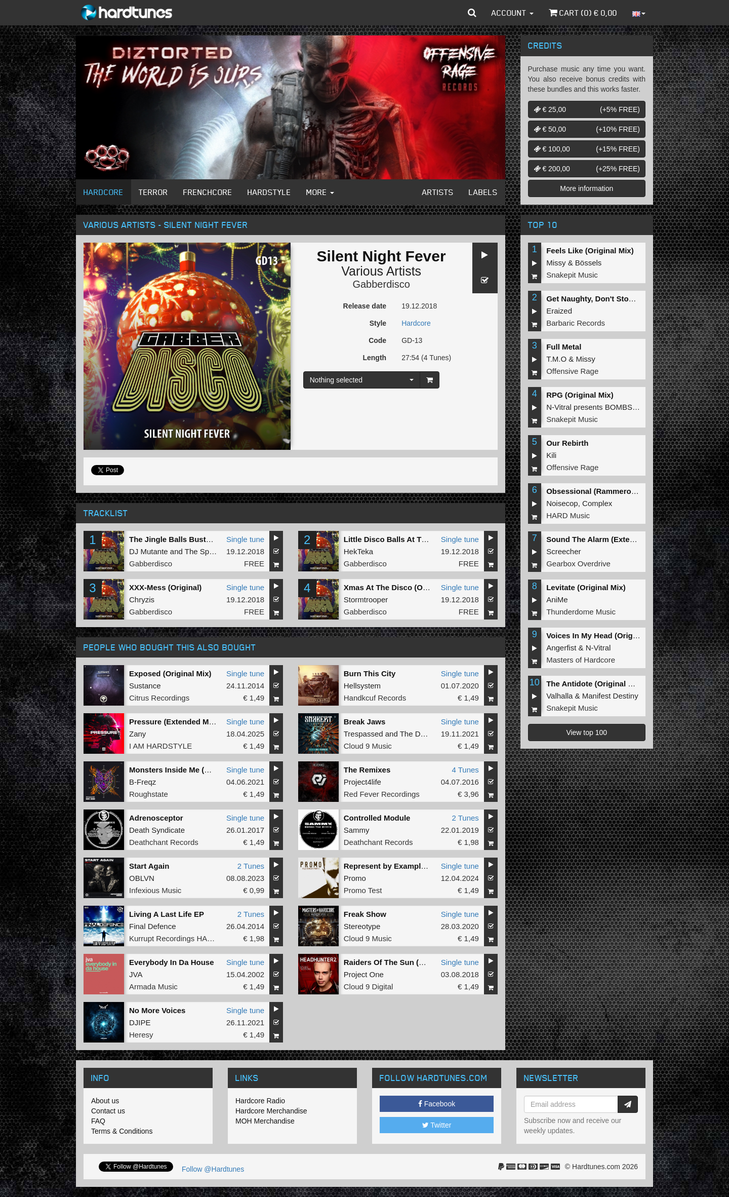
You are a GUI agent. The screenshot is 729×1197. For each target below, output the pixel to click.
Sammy (357, 830)
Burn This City (370, 673)
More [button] (320, 192)
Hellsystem (362, 685)
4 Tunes (465, 769)
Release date (365, 306)
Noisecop (562, 503)
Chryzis (141, 599)
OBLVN (141, 878)
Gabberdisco (381, 284)
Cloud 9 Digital (368, 986)
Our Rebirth (567, 443)
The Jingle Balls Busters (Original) (191, 539)
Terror (153, 192)
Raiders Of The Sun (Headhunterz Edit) (414, 962)
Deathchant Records (163, 842)
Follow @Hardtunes (213, 1169)
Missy (555, 262)
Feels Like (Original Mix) (590, 250)
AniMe (557, 599)
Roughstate (148, 794)
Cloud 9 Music (368, 746)
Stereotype (362, 926)
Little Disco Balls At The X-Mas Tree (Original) (426, 539)
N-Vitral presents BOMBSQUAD (600, 407)
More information (586, 188)
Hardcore (104, 192)
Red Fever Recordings (382, 794)
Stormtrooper (366, 599)
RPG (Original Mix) (580, 395)
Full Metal (563, 346)
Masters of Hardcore (580, 659)
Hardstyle (269, 192)
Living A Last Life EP (166, 914)
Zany (137, 733)
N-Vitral (598, 647)
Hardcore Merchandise (271, 1111)
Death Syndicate (157, 830)
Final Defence (152, 926)
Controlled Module (377, 818)
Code (377, 340)
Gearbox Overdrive (578, 563)
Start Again (149, 866)
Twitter (437, 1125)
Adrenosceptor (156, 818)
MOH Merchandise (265, 1121)
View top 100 (586, 732)
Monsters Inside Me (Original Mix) (189, 769)
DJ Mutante (148, 551)
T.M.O (556, 359)
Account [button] (513, 13)
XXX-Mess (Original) (165, 587)
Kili (551, 455)
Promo (355, 878)
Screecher (563, 551)
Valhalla (559, 695)
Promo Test (363, 890)
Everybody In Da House (171, 962)
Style (378, 323)
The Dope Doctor (429, 733)
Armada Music (153, 986)
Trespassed (363, 733)
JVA (135, 974)
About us (105, 1101)
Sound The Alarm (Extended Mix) (605, 539)
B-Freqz (142, 782)
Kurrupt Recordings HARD (173, 938)
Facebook (436, 1104)
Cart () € (583, 13)
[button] (472, 12)
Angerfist (561, 647)
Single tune (245, 539)
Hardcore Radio (260, 1101)
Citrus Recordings (159, 697)
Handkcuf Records (375, 697)
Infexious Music (155, 890)
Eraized (559, 310)
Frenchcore (207, 192)
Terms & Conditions (121, 1131)
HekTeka (358, 551)
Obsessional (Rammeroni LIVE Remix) (615, 491)
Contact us (108, 1111)
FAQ (98, 1121)
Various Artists (381, 271)
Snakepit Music (572, 275)
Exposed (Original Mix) (170, 673)
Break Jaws (365, 721)
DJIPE (140, 1022)
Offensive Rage (572, 371)
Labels (483, 192)
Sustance (145, 685)
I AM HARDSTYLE (160, 746)
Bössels (588, 262)
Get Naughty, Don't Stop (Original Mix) (615, 298)
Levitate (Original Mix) (586, 587)
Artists (438, 192)
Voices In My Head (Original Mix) (604, 635)
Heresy (141, 1034)
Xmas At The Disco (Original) (396, 587)
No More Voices (157, 1010)
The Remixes (367, 769)
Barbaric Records (575, 323)
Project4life (362, 782)
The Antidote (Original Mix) (594, 683)
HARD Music (568, 515)
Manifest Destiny (610, 695)
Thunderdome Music (581, 611)
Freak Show (365, 914)
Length (374, 358)
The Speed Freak (214, 551)
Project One (364, 974)
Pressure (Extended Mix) (173, 721)
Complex (597, 503)
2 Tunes (465, 818)
